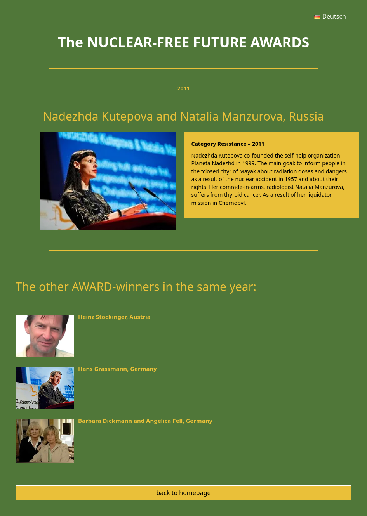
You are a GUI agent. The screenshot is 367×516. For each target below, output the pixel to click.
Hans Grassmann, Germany (117, 368)
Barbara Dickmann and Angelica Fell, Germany (145, 420)
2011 (183, 88)
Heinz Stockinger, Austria (114, 316)
